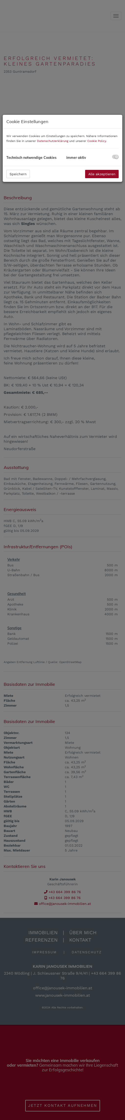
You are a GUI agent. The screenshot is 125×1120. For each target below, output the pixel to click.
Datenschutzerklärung (52, 141)
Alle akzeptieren (101, 174)
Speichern (18, 174)
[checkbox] (115, 157)
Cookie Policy (96, 141)
